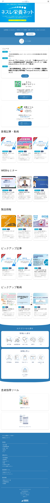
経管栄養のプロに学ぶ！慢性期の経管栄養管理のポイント (40, 193)
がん (4, 451)
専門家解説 (5, 457)
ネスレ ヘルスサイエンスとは (25, 489)
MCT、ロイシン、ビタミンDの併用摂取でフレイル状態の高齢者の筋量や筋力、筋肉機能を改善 (24, 154)
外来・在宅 (5, 448)
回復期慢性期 (6, 446)
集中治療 (5, 444)
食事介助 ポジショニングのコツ (8, 154)
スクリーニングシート (8, 474)
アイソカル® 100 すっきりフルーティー (40, 232)
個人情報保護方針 (25, 491)
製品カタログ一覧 (7, 480)
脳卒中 (4, 449)
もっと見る (25, 76)
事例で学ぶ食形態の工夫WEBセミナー (8, 309)
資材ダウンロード (7, 472)
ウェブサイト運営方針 (25, 494)
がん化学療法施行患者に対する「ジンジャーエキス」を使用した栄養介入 (24, 309)
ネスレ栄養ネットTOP (7, 435)
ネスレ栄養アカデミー (8, 466)
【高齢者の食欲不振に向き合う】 (24, 193)
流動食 (4, 483)
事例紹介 (5, 459)
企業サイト (25, 496)
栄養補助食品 (6, 481)
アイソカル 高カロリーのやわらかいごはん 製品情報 (24, 232)
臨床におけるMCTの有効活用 (40, 309)
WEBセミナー (5, 437)
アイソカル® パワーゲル (8, 232)
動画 (4, 462)
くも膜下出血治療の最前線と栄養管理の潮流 (40, 270)
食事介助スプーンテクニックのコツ (40, 154)
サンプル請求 (28, 41)
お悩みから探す (6, 464)
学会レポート (6, 461)
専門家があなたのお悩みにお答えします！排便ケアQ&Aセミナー (8, 193)
